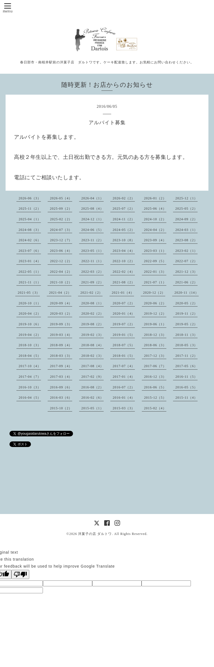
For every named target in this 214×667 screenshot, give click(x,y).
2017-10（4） (30, 366)
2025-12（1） (186, 198)
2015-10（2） (61, 408)
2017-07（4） (124, 366)
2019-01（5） (124, 335)
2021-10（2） (61, 282)
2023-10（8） (124, 240)
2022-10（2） (124, 261)
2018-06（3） (155, 345)
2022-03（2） (92, 272)
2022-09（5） (155, 261)
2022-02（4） (124, 272)
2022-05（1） (30, 272)
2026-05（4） (61, 198)
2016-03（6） (61, 398)
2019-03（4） (61, 335)
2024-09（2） (186, 219)
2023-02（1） (186, 251)
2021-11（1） (30, 282)
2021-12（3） (186, 272)
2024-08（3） (30, 230)
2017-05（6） (186, 366)
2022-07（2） (186, 261)
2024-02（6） (30, 240)
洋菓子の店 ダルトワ (95, 534)
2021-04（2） (60, 293)
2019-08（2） (92, 324)
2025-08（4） (92, 209)
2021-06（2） (186, 282)
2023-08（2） (186, 240)
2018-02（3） (92, 356)
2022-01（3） (155, 272)
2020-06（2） (155, 303)
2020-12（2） (154, 293)
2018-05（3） (186, 345)
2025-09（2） (61, 209)
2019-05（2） (186, 324)
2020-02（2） (92, 313)
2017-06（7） (155, 366)
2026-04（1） (92, 198)
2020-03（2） (61, 313)
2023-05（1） (92, 251)
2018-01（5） (124, 356)
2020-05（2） (186, 303)
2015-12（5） (155, 398)
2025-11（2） (30, 209)
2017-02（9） (92, 377)
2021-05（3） (29, 293)
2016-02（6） (92, 398)
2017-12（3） (155, 356)
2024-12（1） (92, 219)
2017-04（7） (30, 377)
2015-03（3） (124, 408)
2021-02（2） (91, 293)
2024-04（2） (155, 230)
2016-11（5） (186, 377)
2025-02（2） (61, 219)
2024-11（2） (124, 219)
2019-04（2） (30, 335)
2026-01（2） (155, 198)
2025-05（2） (186, 209)
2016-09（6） (61, 387)
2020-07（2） (124, 303)
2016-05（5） (186, 387)
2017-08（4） (92, 366)
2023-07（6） (30, 251)
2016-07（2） (124, 387)
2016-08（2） (92, 387)
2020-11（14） (186, 293)
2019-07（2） (124, 324)
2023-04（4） (124, 251)
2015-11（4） (186, 398)
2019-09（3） (61, 324)
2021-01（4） (123, 293)
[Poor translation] (20, 574)
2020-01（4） (124, 313)
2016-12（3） (155, 377)
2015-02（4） (155, 408)
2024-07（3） (61, 230)
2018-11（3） (186, 335)
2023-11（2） (92, 240)
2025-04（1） (30, 219)
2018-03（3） (61, 356)
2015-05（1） (92, 408)
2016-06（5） (155, 387)
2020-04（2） (30, 313)
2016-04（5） (30, 398)
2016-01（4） (124, 398)
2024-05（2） (124, 230)
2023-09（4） (155, 240)
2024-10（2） (155, 219)
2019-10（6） (30, 324)
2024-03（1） (186, 230)
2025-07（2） (124, 209)
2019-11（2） (186, 313)
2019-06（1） (155, 324)
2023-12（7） (61, 240)
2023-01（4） (30, 261)
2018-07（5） (124, 345)
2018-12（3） (155, 335)
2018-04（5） (30, 356)
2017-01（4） (124, 377)
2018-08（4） (92, 345)
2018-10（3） (30, 345)
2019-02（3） (92, 335)
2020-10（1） (30, 303)
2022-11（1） (92, 261)
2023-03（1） (155, 251)
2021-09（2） (92, 282)
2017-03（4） (61, 377)
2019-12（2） (155, 313)
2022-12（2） (61, 261)
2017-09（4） (61, 366)
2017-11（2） (186, 356)
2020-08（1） (92, 303)
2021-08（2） (124, 282)
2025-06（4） (155, 209)
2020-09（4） (61, 303)
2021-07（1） (155, 282)
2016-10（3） (30, 387)
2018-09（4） (61, 345)
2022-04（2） (61, 272)
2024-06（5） (92, 230)
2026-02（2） (124, 198)
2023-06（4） (61, 251)
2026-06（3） (30, 198)
